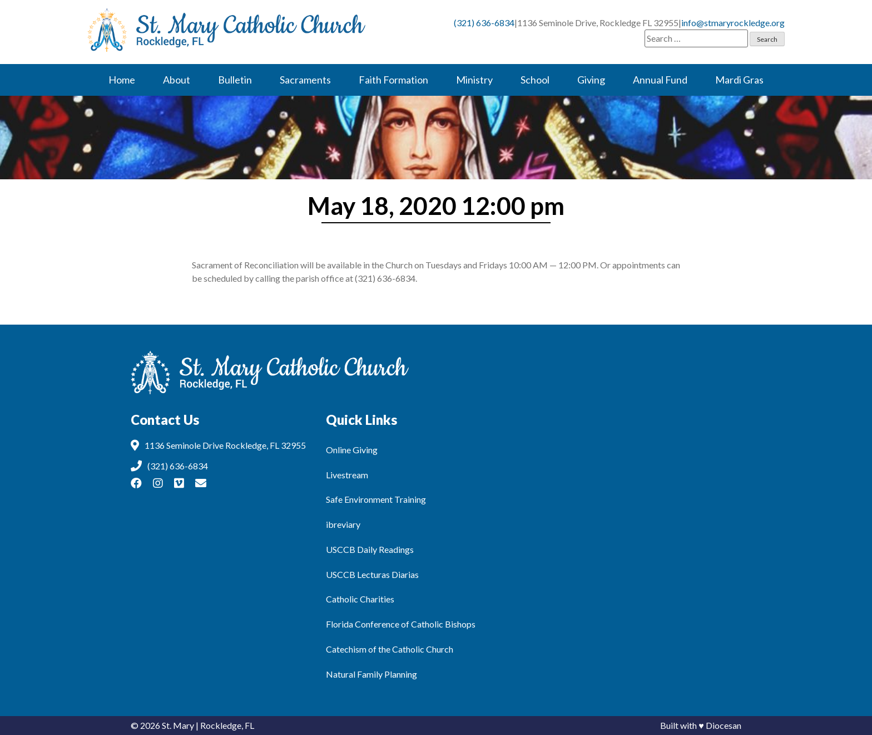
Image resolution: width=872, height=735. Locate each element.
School (535, 80)
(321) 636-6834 (484, 22)
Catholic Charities (360, 599)
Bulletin (235, 80)
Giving (591, 80)
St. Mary (178, 725)
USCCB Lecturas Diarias (372, 574)
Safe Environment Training (376, 499)
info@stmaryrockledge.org (733, 22)
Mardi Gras (739, 80)
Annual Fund (660, 80)
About (176, 80)
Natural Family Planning (371, 674)
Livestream (347, 474)
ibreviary (343, 524)
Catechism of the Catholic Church (389, 649)
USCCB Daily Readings (370, 549)
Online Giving (352, 449)
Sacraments (305, 80)
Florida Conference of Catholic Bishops (400, 624)
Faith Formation (393, 80)
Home (121, 80)
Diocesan (723, 725)
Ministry (474, 80)
